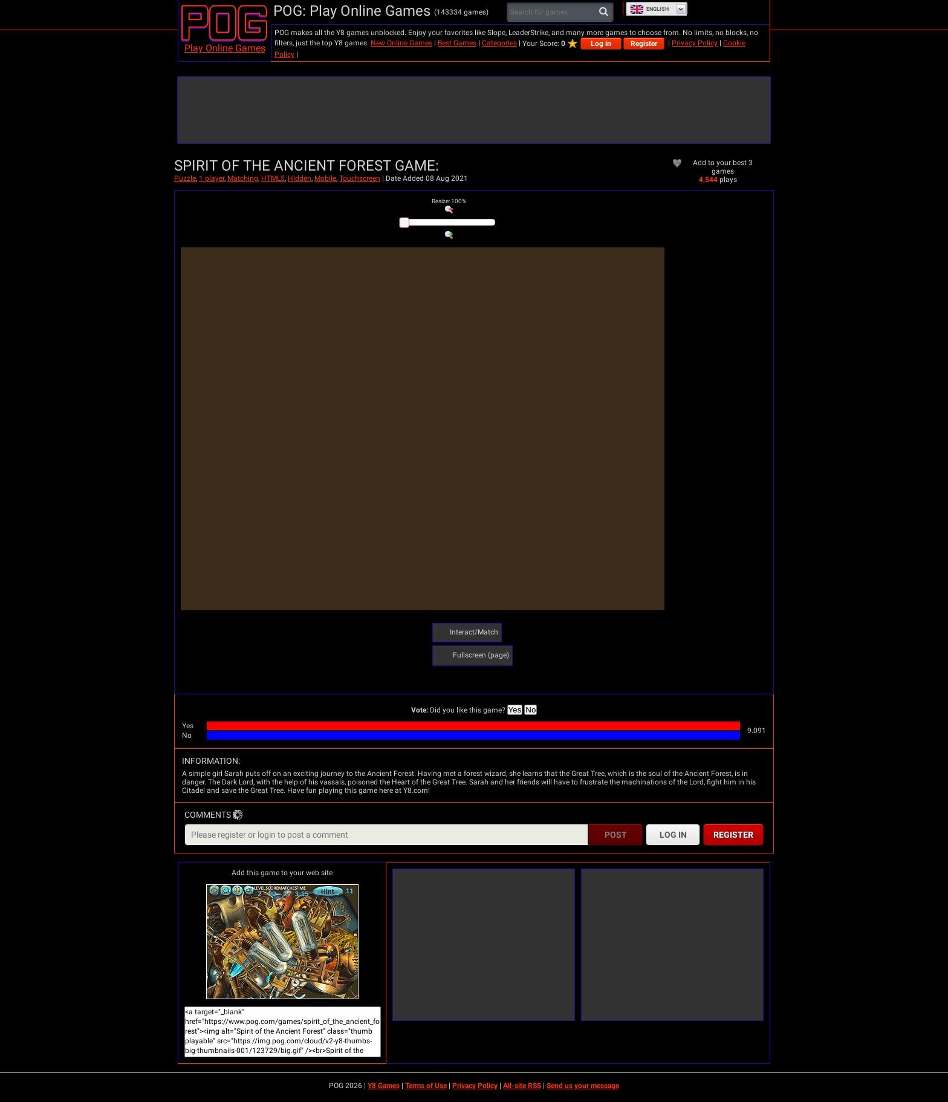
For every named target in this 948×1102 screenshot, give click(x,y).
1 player (211, 178)
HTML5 (273, 178)
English (649, 9)
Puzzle (185, 178)
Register (644, 43)
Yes (515, 709)
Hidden (299, 178)
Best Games (457, 43)
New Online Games (401, 43)
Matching (242, 178)
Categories (499, 43)
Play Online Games (224, 48)
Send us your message (583, 1085)
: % (449, 201)
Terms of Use (426, 1085)
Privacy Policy (695, 43)
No (530, 709)
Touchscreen (359, 178)
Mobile (325, 178)
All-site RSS (522, 1085)
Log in (601, 43)
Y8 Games (384, 1085)
